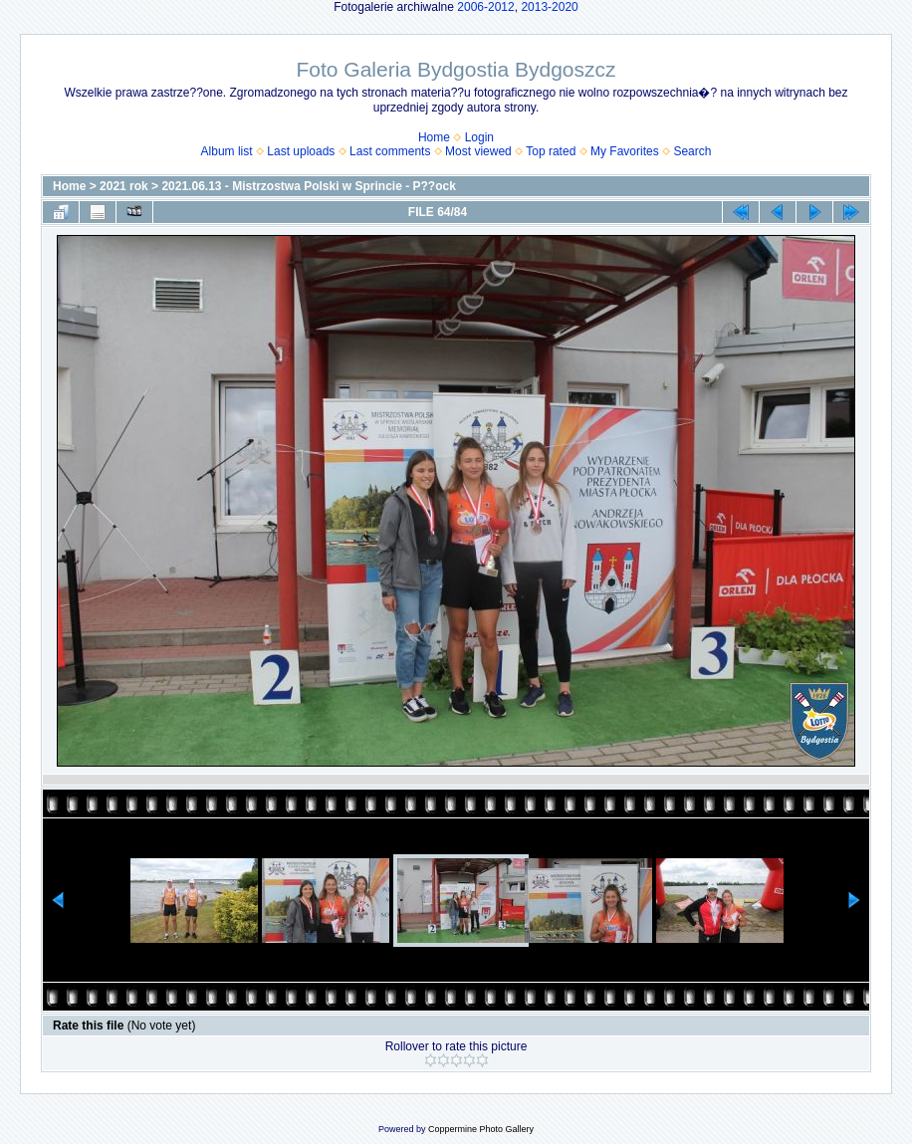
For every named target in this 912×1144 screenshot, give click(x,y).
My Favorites (624, 151)
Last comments (389, 151)
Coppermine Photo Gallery (481, 1129)
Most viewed (478, 151)
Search (692, 151)
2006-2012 (485, 7)
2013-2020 (549, 7)
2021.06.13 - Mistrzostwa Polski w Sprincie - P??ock (308, 186)
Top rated (550, 151)
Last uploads (301, 151)
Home (434, 137)
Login (479, 137)
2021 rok (124, 186)
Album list (227, 151)
